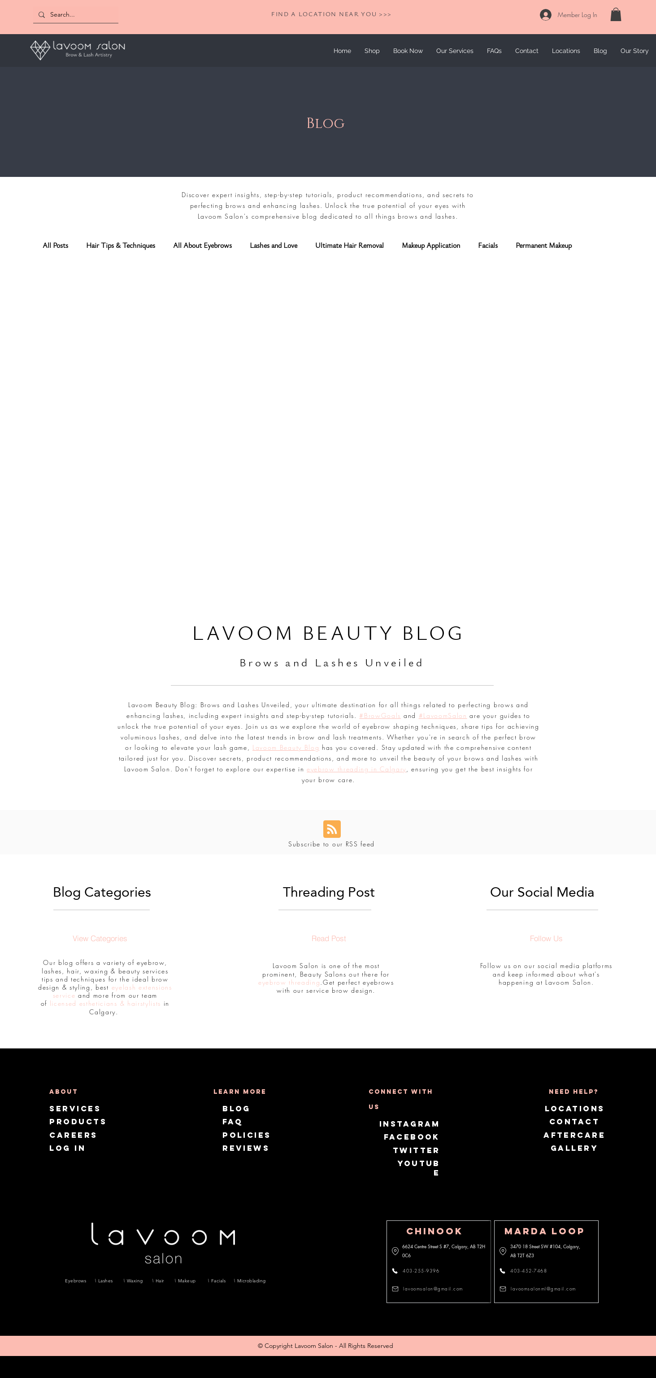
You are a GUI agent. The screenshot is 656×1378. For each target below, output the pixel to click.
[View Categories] (100, 938)
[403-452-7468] (528, 1270)
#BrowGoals (380, 715)
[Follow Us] (546, 938)
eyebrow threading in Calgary (356, 769)
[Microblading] (250, 1280)
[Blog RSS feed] (332, 829)
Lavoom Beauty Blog (285, 747)
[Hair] (160, 1280)
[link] (615, 14)
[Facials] (218, 1280)
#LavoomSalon (443, 715)
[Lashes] (106, 1280)
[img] (77, 61)
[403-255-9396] (420, 1270)
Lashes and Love (273, 245)
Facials (488, 245)
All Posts (55, 245)
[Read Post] (329, 938)
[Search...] (75, 14)
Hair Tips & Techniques (120, 245)
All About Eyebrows (202, 245)
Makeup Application (431, 245)
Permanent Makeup (544, 245)
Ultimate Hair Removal (349, 245)
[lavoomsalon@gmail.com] (430, 1288)
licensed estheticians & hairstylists (105, 1003)
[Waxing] (135, 1280)
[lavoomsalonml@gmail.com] (539, 1288)
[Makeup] (188, 1280)
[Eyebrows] (75, 1280)
